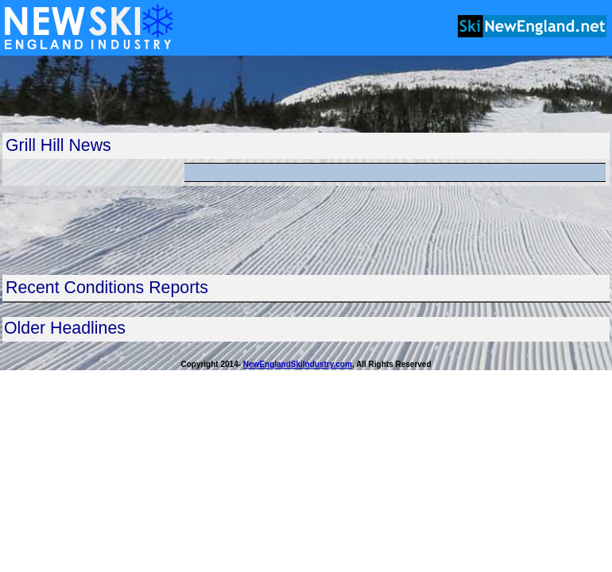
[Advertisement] (306, 93)
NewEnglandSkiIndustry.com (297, 364)
